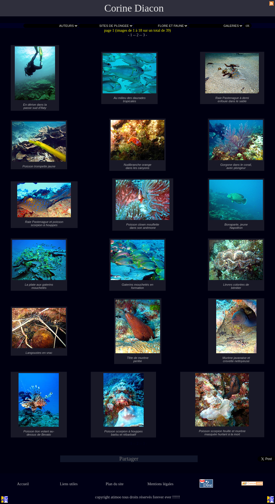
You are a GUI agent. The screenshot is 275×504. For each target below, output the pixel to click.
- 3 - (144, 35)
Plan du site (114, 484)
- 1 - (131, 35)
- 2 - (137, 35)
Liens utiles (69, 484)
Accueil (23, 484)
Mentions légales (160, 484)
